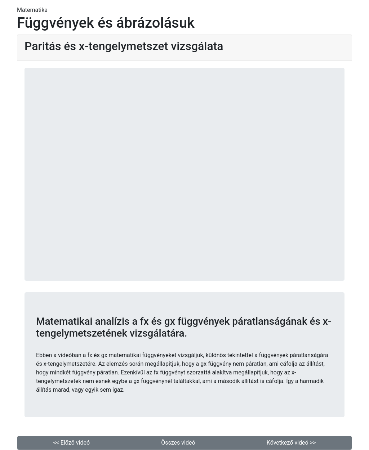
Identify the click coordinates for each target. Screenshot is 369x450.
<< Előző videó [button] (71, 442)
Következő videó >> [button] (291, 442)
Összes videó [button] (178, 442)
